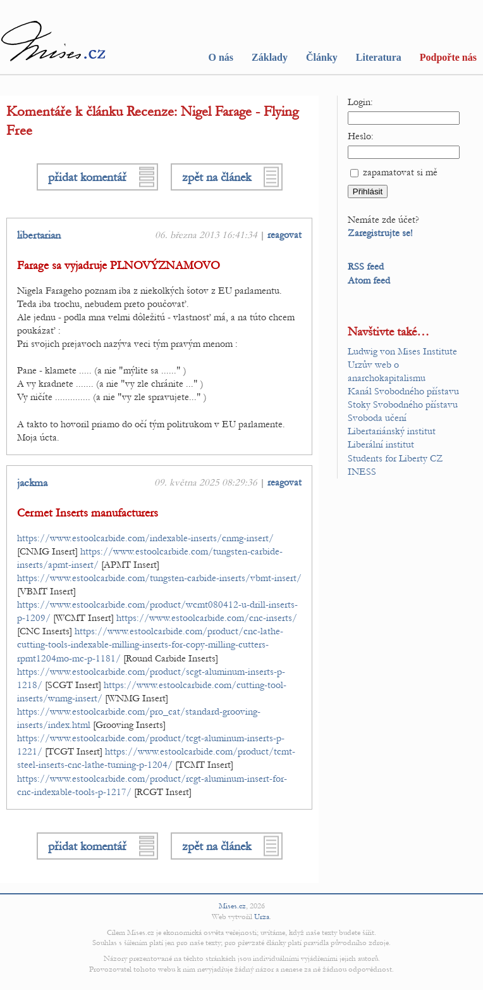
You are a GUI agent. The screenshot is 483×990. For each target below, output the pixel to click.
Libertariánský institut (392, 431)
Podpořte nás (448, 57)
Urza (261, 916)
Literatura (378, 57)
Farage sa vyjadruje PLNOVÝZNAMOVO (118, 265)
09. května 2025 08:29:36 (205, 482)
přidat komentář (87, 177)
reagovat (284, 235)
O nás (220, 57)
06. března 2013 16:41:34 (206, 235)
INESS (362, 471)
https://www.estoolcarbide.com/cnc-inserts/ (206, 617)
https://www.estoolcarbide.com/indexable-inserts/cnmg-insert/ (145, 538)
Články (322, 57)
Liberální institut (381, 444)
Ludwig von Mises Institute (402, 351)
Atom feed (369, 280)
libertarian (39, 235)
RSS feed (366, 266)
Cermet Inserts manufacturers (87, 513)
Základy (270, 57)
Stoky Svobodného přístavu (403, 404)
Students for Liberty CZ (395, 458)
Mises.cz (232, 905)
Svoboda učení (377, 417)
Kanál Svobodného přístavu (403, 391)
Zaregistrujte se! (380, 233)
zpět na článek (216, 177)
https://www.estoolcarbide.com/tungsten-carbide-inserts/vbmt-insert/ (159, 578)
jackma (32, 483)
